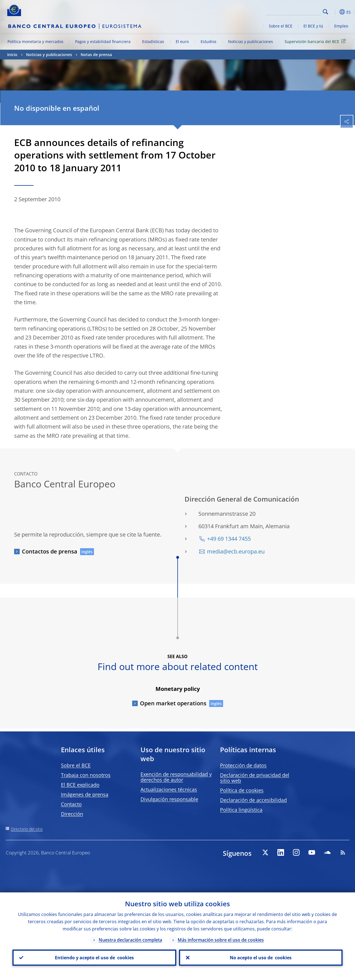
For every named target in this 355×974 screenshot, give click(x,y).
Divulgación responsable (169, 799)
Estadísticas (153, 41)
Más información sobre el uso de (221, 940)
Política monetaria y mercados (35, 41)
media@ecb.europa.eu (236, 551)
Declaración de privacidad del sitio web (254, 778)
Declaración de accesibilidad (253, 800)
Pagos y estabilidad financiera (103, 41)
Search (325, 12)
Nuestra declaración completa (130, 940)
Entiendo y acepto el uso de (94, 958)
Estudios (208, 41)
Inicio (12, 54)
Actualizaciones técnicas (169, 789)
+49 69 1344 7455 (229, 538)
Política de (242, 790)
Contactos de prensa (49, 551)
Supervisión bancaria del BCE (316, 41)
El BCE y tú (313, 26)
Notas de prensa (96, 54)
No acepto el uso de (261, 958)
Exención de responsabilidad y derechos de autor (176, 777)
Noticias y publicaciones (250, 41)
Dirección (72, 814)
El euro (182, 41)
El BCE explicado (80, 784)
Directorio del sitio (27, 829)
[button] (334, 12)
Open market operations (173, 703)
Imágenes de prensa (84, 794)
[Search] (293, 11)
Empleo (341, 26)
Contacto (71, 804)
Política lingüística (241, 809)
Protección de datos (243, 765)
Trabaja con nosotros (86, 775)
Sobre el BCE (280, 26)
